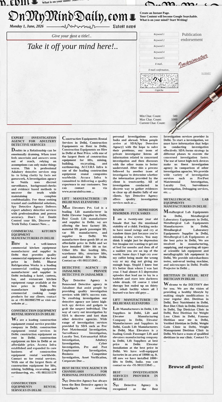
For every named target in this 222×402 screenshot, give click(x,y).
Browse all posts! (186, 366)
